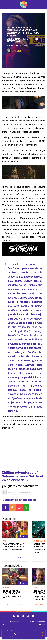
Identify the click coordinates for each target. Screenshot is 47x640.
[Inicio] (23, 5)
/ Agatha (14, 51)
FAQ (3, 624)
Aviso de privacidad (37, 621)
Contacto (41, 624)
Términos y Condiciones (11, 621)
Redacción (22, 558)
